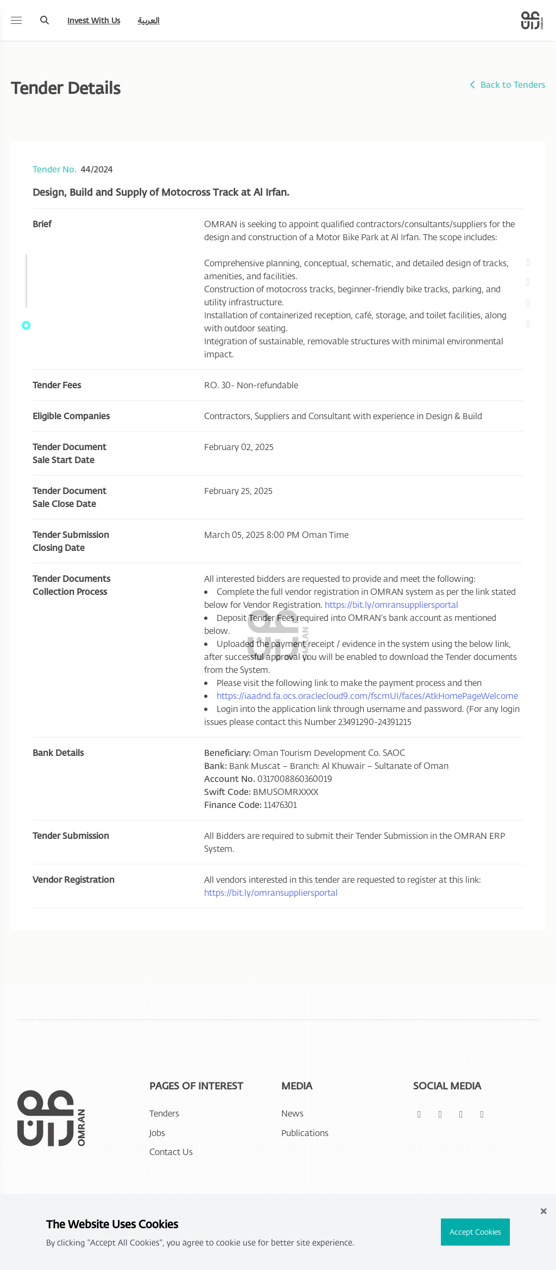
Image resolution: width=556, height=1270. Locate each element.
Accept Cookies (475, 1232)
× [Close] (543, 1210)
